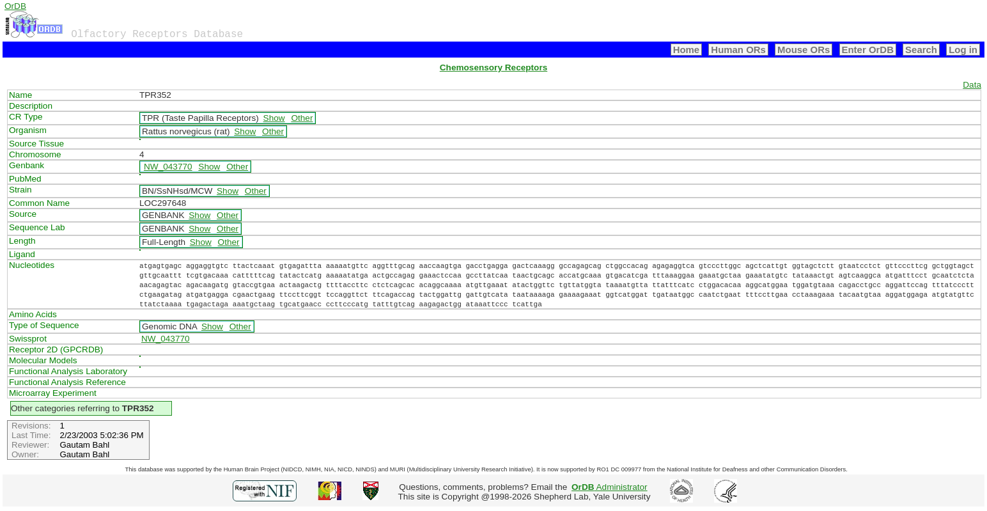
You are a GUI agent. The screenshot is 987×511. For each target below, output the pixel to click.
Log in (963, 49)
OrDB (15, 6)
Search (921, 49)
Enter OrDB (868, 49)
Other (302, 118)
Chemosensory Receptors (493, 67)
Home (686, 49)
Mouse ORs (803, 49)
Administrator (609, 487)
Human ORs (738, 49)
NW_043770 (168, 166)
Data (972, 85)
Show (274, 118)
